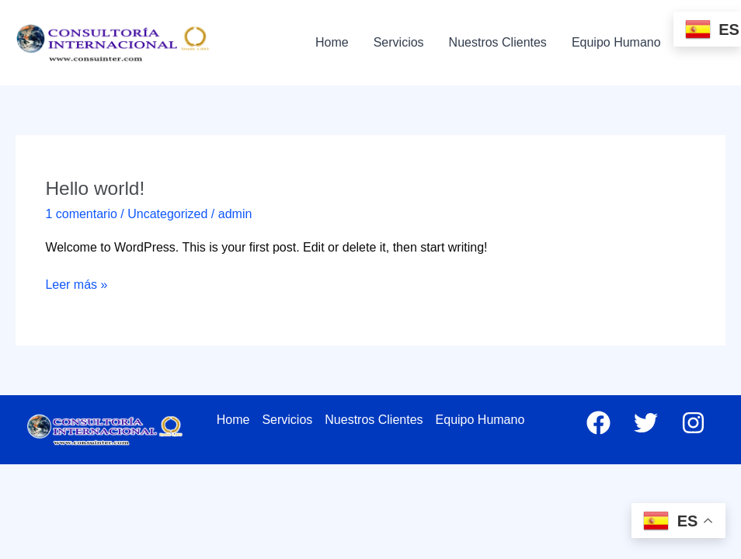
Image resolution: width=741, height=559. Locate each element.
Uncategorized (167, 213)
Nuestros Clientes (498, 42)
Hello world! (94, 188)
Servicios (399, 42)
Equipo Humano (616, 42)
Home (332, 42)
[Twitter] (646, 423)
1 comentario (81, 213)
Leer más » (76, 283)
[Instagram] (693, 423)
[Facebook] (598, 423)
